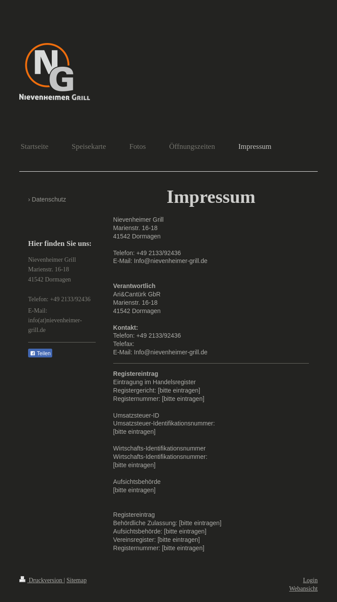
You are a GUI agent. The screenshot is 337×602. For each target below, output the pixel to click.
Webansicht (303, 588)
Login (310, 580)
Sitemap (77, 580)
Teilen (40, 353)
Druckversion (41, 580)
